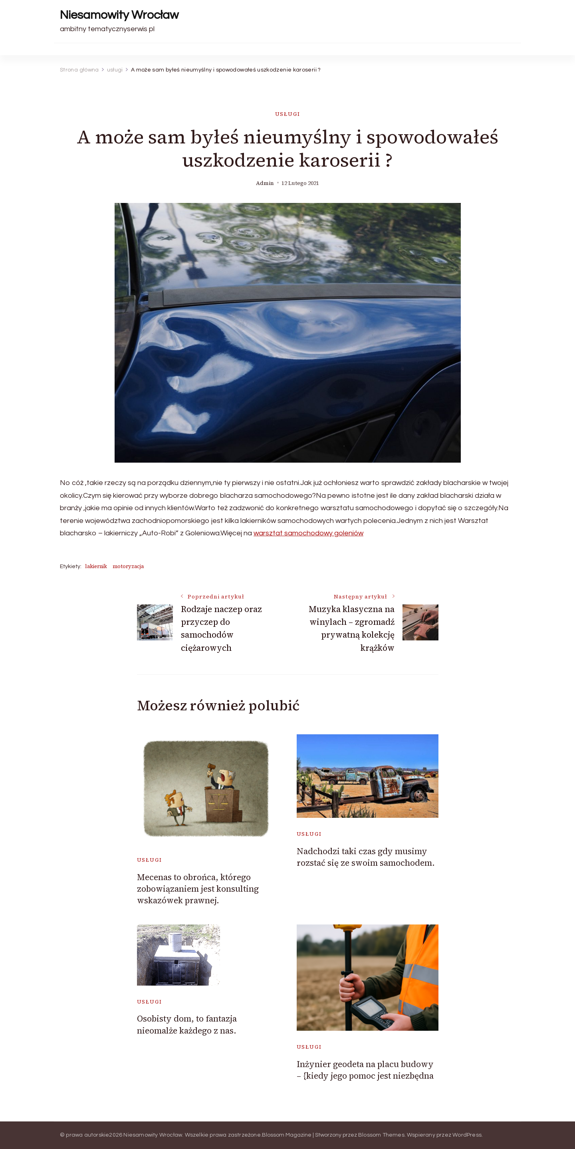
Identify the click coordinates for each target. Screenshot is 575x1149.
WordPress (467, 1135)
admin (265, 183)
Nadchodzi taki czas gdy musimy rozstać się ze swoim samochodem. (366, 857)
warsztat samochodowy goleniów (308, 533)
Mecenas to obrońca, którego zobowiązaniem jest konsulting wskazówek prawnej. (198, 888)
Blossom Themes (381, 1135)
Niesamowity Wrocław (119, 15)
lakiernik (96, 566)
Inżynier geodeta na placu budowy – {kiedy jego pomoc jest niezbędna (365, 1069)
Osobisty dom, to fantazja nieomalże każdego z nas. (187, 1024)
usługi (287, 114)
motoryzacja (128, 566)
